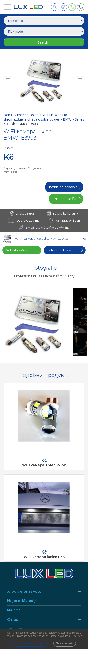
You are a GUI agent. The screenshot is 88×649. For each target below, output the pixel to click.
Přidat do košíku (65, 199)
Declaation (76, 636)
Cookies (64, 636)
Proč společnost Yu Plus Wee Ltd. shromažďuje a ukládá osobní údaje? (36, 117)
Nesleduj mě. (64, 643)
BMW (67, 119)
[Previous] (7, 78)
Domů (9, 115)
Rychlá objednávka (63, 187)
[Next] (80, 78)
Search (43, 42)
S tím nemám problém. (30, 643)
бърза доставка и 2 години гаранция (22, 170)
